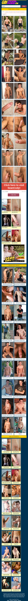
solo (14, 12)
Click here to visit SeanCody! (14, 186)
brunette (22, 12)
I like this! (13, 195)
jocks (11, 12)
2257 (8, 600)
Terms (11, 600)
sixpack (4, 14)
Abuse (19, 600)
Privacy (15, 600)
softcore (7, 12)
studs (18, 12)
